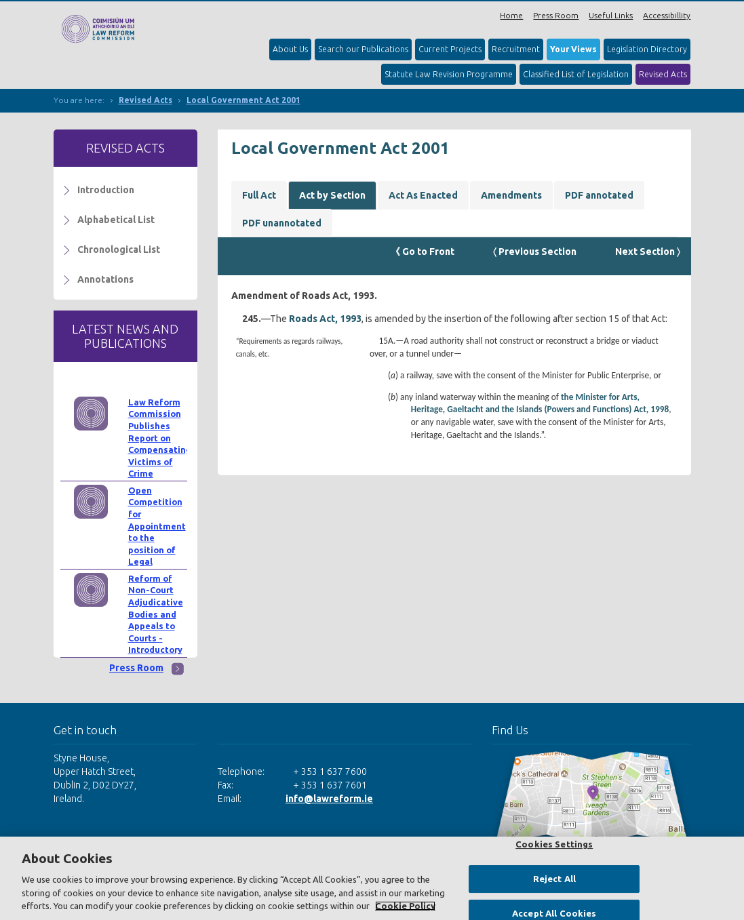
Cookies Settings (554, 844)
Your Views (573, 49)
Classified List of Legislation (576, 74)
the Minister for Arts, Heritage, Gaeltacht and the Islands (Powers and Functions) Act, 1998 (540, 403)
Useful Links (611, 15)
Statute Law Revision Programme (449, 74)
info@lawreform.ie (329, 798)
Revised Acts (663, 74)
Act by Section (332, 195)
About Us (290, 49)
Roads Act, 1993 (325, 318)
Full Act (259, 195)
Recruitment (516, 49)
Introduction (105, 189)
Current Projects (450, 49)
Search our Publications (363, 49)
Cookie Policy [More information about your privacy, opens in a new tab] (405, 906)
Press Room (556, 15)
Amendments (511, 195)
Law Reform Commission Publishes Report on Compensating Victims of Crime (159, 438)
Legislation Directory (647, 49)
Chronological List (118, 249)
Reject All (554, 878)
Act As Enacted (423, 195)
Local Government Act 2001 (243, 100)
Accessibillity (666, 15)
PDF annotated (599, 195)
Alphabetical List (116, 219)
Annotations (105, 279)
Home (511, 15)
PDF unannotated (281, 223)
